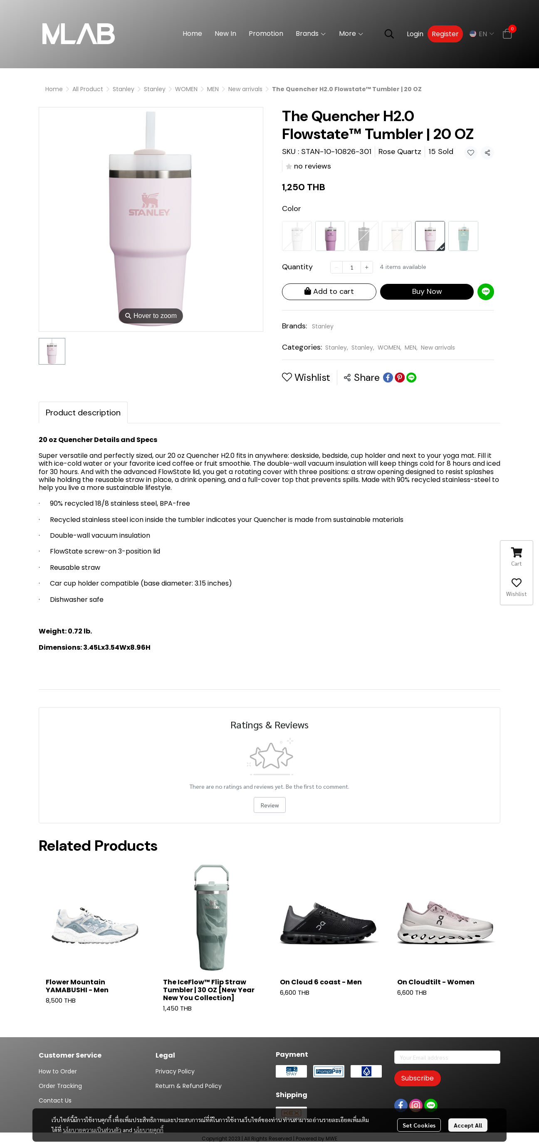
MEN (213, 89)
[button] (389, 34)
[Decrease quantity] (336, 267)
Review (270, 805)
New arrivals (245, 89)
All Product (87, 89)
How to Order (58, 1071)
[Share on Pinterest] (400, 377)
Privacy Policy (175, 1071)
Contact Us (55, 1100)
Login (415, 34)
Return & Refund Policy (189, 1086)
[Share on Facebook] (388, 377)
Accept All (468, 1125)
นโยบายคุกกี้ (148, 1129)
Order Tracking (60, 1086)
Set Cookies (419, 1125)
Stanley (123, 89)
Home (54, 89)
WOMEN (186, 89)
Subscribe (417, 1078)
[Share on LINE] (411, 377)
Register (445, 34)
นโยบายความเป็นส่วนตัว (92, 1129)
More (351, 33)
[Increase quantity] (367, 267)
